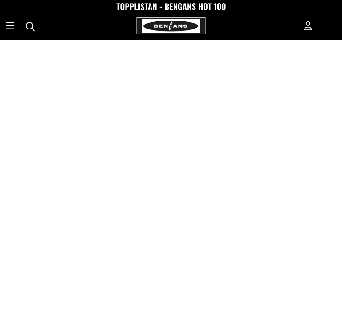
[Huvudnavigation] (10, 27)
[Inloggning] (308, 26)
